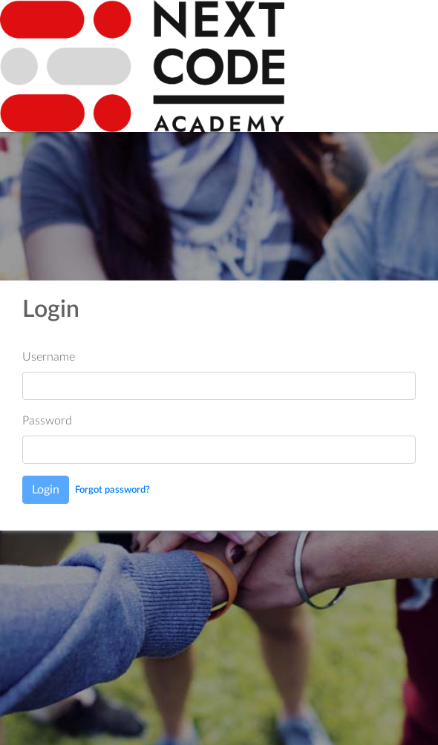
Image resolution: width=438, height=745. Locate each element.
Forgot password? (112, 489)
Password (47, 421)
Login (45, 490)
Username (48, 357)
